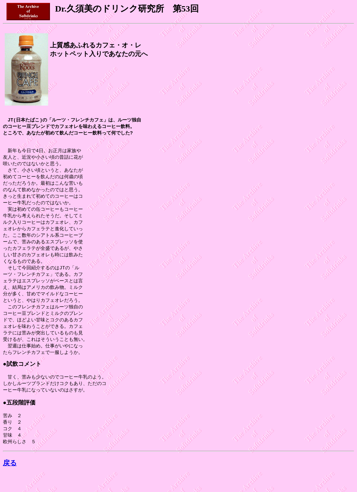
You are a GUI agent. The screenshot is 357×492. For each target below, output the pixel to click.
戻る (10, 480)
